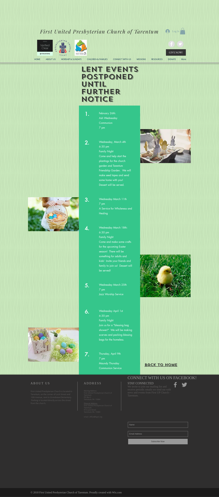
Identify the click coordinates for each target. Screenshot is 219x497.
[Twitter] (180, 44)
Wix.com (117, 492)
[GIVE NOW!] (176, 52)
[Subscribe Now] (158, 442)
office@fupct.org (95, 417)
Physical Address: (91, 403)
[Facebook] (175, 384)
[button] (182, 31)
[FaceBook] (171, 44)
